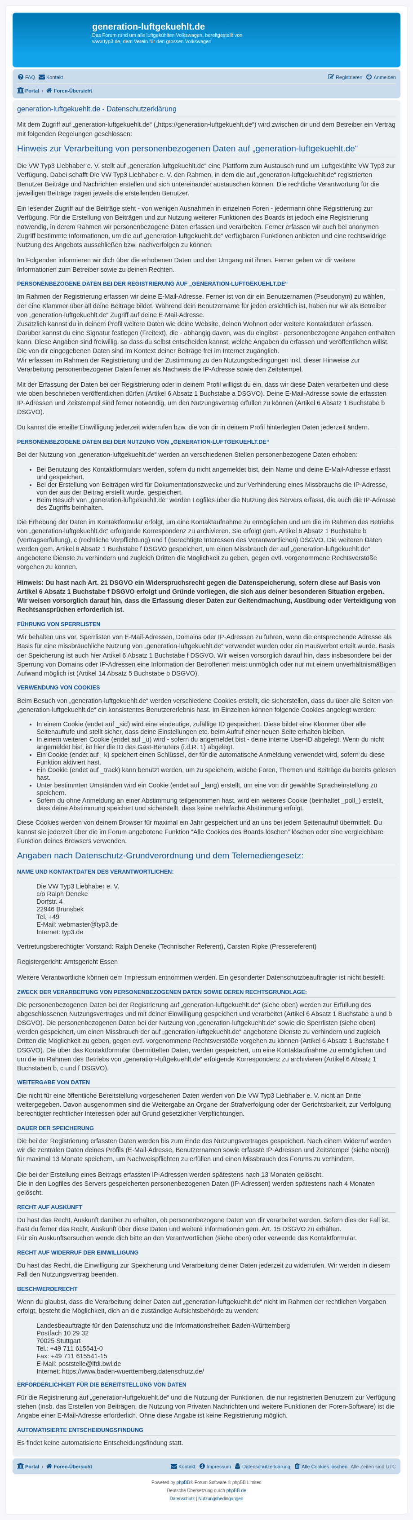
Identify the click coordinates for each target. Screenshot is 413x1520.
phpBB (183, 1482)
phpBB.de (236, 1490)
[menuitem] (26, 77)
